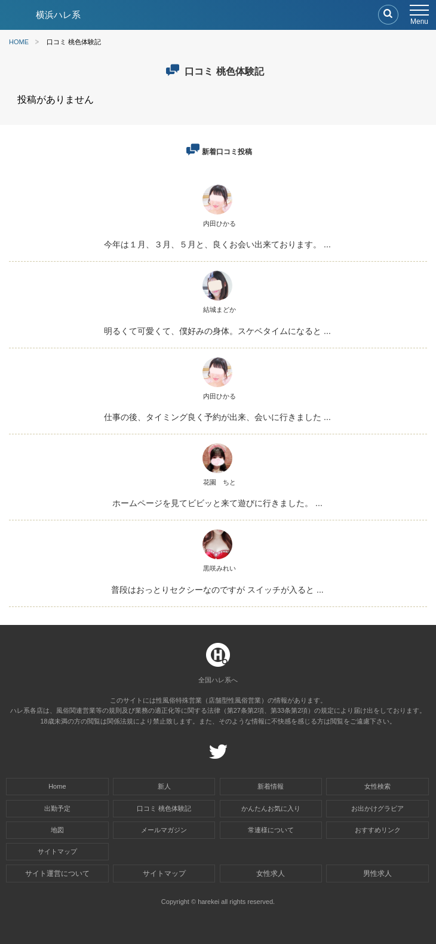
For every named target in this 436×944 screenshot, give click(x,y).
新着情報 (270, 786)
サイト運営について (57, 873)
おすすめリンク (378, 829)
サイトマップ (57, 851)
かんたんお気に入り (270, 808)
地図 (57, 829)
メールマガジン (164, 829)
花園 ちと (219, 482)
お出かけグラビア (377, 808)
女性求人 (270, 873)
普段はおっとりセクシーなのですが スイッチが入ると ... (217, 589)
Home (57, 786)
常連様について (271, 829)
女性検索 (377, 786)
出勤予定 (57, 808)
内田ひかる (219, 223)
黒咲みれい (219, 568)
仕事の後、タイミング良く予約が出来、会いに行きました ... (217, 417)
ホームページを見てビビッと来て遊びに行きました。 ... (217, 503)
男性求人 (377, 873)
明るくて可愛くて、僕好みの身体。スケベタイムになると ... (217, 331)
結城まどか (219, 309)
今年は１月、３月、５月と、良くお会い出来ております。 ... (217, 244)
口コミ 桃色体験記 (164, 808)
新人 (164, 786)
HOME (19, 42)
